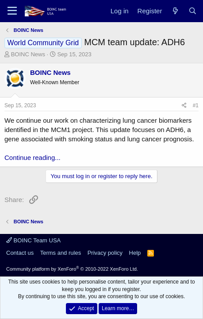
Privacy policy (105, 252)
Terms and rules (60, 252)
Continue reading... (32, 157)
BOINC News (28, 54)
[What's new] (175, 11)
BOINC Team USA (33, 240)
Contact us (20, 252)
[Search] (192, 11)
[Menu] (12, 11)
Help (135, 252)
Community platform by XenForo (72, 269)
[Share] (184, 106)
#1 (196, 105)
